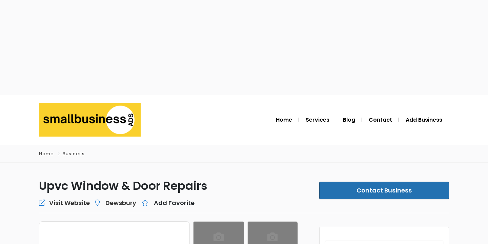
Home (46, 154)
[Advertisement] (244, 47)
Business (73, 154)
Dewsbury (111, 202)
